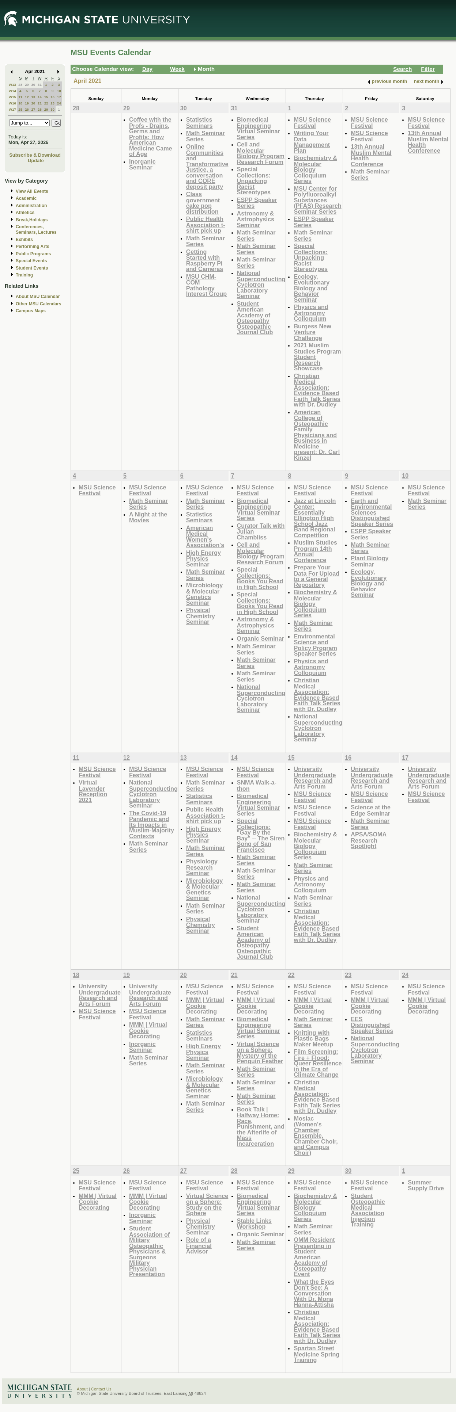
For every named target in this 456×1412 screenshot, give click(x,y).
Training (24, 275)
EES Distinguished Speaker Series (372, 1025)
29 (27, 85)
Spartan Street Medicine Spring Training (316, 1354)
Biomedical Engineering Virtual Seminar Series (258, 128)
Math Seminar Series (205, 136)
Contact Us (101, 1389)
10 (59, 91)
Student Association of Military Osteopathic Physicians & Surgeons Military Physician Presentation (149, 1251)
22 (46, 103)
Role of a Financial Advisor (199, 1245)
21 (40, 103)
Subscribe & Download (35, 155)
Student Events (32, 268)
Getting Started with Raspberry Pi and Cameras (204, 260)
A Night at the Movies (148, 517)
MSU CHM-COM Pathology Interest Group (206, 285)
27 (33, 109)
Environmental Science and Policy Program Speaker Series (315, 645)
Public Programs (33, 253)
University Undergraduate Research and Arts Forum (315, 778)
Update (36, 160)
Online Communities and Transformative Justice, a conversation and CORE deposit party (207, 166)
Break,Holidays (32, 219)
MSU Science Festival (312, 122)
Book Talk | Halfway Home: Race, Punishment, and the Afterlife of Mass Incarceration (260, 1126)
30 (33, 85)
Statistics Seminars (199, 122)
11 (20, 97)
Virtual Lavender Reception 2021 (93, 791)
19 (27, 103)
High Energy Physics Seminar (203, 558)
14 (40, 97)
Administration (31, 205)
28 (20, 85)
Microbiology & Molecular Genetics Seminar (204, 594)
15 (46, 97)
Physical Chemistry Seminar (200, 616)
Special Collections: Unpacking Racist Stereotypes (254, 180)
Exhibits (24, 239)
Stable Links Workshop (254, 1223)
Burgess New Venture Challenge (312, 332)
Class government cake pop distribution (203, 203)
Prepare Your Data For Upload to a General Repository (316, 576)
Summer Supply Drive (426, 1185)
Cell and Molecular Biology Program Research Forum (260, 153)
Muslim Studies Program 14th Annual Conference (315, 551)
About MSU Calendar (38, 296)
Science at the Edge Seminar (371, 810)
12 (27, 97)
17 (59, 97)
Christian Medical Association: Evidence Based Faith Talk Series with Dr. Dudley (317, 390)
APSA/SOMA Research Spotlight (369, 840)
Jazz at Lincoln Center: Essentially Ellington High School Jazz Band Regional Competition (315, 517)
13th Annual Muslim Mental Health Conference (371, 155)
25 (20, 109)
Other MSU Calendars (38, 303)
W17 (12, 109)
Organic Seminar (260, 638)
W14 (12, 91)
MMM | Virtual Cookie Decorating (148, 1030)
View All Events (32, 191)
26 (27, 109)
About (82, 1389)
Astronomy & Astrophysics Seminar (255, 219)
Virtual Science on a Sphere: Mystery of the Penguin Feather (260, 1053)
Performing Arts (32, 246)
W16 (12, 103)
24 (59, 103)
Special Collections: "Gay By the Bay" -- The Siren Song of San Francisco (261, 835)
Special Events (31, 260)
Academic (26, 198)
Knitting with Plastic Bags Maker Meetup (313, 1038)
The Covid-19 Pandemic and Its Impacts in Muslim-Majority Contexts (151, 824)
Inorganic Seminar (142, 164)
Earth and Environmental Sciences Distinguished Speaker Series (372, 512)
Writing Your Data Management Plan (312, 142)
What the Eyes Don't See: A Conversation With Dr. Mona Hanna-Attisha (314, 1293)
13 (33, 97)
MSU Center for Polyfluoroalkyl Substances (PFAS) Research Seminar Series (317, 200)
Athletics (25, 212)
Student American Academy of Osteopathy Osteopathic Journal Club (255, 318)
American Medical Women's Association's (205, 536)
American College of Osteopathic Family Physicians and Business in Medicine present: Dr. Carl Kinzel (317, 435)
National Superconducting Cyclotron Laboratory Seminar (261, 284)
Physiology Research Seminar (202, 867)
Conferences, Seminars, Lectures (36, 229)
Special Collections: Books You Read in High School (260, 578)
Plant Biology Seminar (369, 561)
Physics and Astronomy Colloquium (311, 313)
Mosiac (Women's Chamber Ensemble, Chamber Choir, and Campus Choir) (316, 1135)
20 (33, 103)
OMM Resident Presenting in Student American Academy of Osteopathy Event (314, 1256)
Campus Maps (31, 310)
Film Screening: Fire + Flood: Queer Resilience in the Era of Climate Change (318, 1063)
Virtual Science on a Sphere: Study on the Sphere (207, 1204)
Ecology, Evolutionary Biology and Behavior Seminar (311, 288)
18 (20, 103)
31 (40, 85)
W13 (12, 85)
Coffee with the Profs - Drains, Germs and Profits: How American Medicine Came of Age (150, 136)
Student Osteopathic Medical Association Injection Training (368, 1210)
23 (52, 103)
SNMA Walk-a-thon (256, 785)
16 (52, 97)
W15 (12, 97)
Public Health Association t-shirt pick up (205, 224)
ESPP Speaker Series (257, 202)
